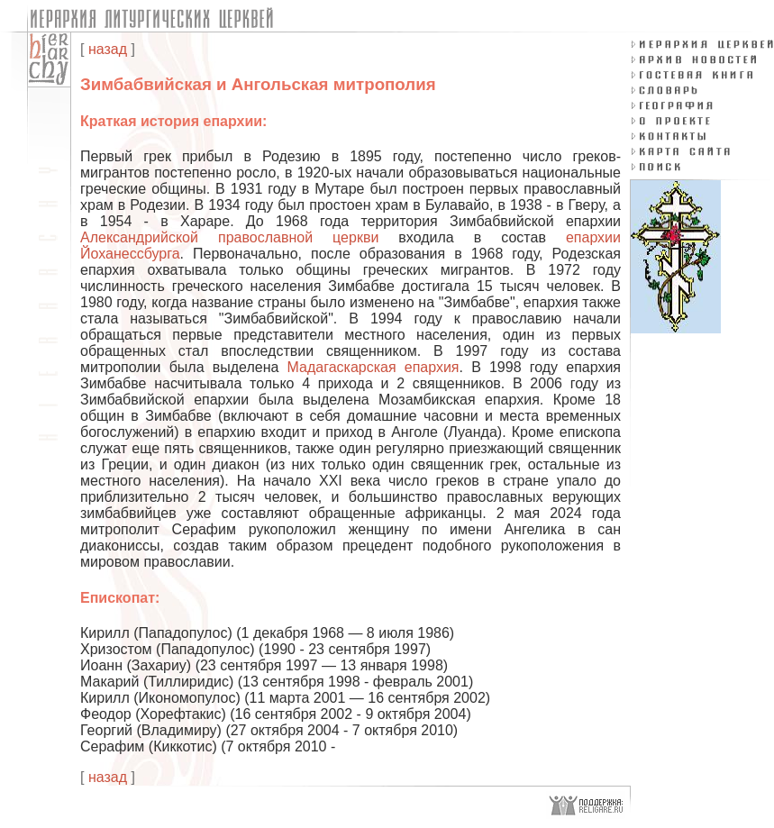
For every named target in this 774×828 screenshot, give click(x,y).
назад (107, 49)
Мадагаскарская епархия (373, 367)
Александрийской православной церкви (229, 237)
